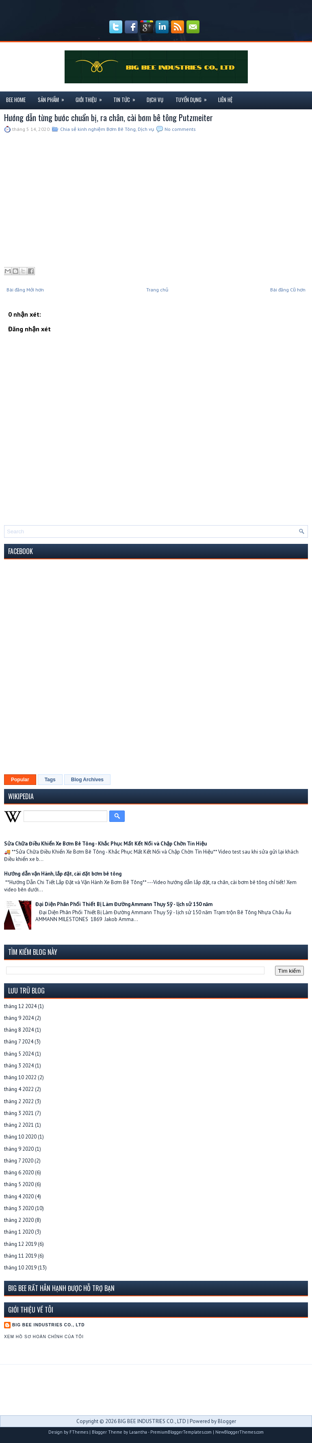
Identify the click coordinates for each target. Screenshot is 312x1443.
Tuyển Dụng (194, 97)
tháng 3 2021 (19, 1113)
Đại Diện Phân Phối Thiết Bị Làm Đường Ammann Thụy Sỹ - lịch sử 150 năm (123, 904)
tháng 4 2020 (19, 1196)
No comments (180, 129)
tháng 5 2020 (19, 1184)
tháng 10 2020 (20, 1136)
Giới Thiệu (91, 97)
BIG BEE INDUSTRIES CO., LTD (48, 1325)
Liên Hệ (225, 100)
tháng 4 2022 (19, 1089)
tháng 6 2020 (19, 1172)
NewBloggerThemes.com (239, 1432)
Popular (20, 779)
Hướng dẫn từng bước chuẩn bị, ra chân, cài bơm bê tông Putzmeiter (108, 117)
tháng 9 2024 (19, 1018)
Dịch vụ (146, 129)
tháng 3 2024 (19, 1065)
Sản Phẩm (53, 97)
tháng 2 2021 (19, 1124)
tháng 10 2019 (20, 1267)
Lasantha (138, 1432)
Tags (50, 779)
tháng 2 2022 (19, 1101)
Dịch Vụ (155, 100)
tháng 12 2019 (20, 1244)
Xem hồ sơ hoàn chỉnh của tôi (44, 1336)
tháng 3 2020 (19, 1208)
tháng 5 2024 (19, 1053)
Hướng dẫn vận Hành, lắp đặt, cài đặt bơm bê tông (62, 873)
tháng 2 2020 (19, 1220)
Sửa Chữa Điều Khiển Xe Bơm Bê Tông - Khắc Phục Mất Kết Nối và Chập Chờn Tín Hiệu (105, 843)
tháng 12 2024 (20, 1006)
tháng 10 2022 (20, 1077)
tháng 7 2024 (18, 1041)
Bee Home (16, 100)
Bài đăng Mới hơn (25, 290)
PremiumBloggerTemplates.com (181, 1432)
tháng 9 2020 (19, 1148)
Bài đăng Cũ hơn (288, 290)
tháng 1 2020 (19, 1231)
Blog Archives (87, 779)
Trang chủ (157, 290)
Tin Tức (127, 97)
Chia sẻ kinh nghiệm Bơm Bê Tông (98, 129)
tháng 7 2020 (18, 1160)
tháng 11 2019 (20, 1255)
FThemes (78, 1432)
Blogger (227, 1421)
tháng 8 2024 (19, 1029)
